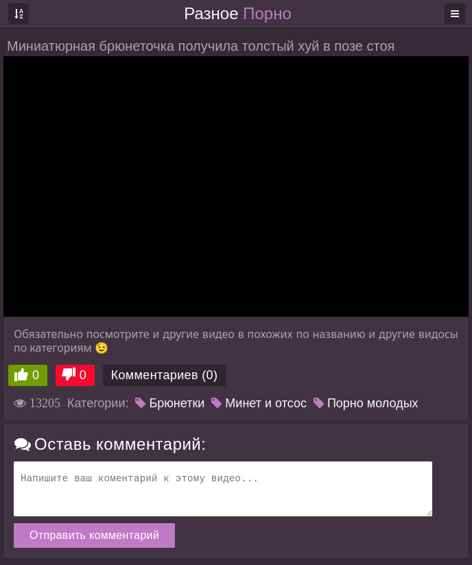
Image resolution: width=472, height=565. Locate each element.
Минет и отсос (259, 403)
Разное (237, 13)
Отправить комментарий (94, 535)
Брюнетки (169, 403)
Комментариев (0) (164, 375)
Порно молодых (366, 403)
